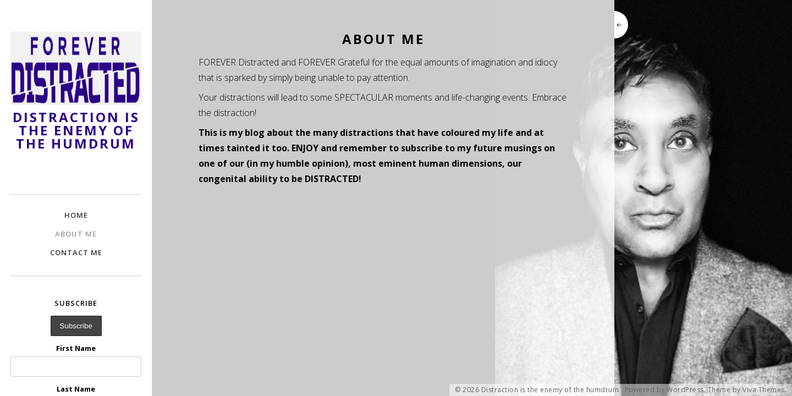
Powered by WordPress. (665, 390)
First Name (76, 348)
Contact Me (76, 252)
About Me (76, 234)
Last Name (76, 389)
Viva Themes (764, 390)
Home (76, 215)
